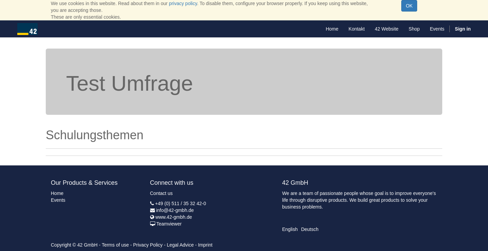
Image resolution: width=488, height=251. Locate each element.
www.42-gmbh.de (173, 217)
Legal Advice (180, 245)
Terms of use (115, 245)
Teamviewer (169, 224)
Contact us (161, 193)
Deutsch (309, 229)
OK (409, 5)
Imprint (205, 245)
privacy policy (183, 3)
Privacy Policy (148, 245)
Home (57, 193)
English (290, 229)
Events (58, 200)
